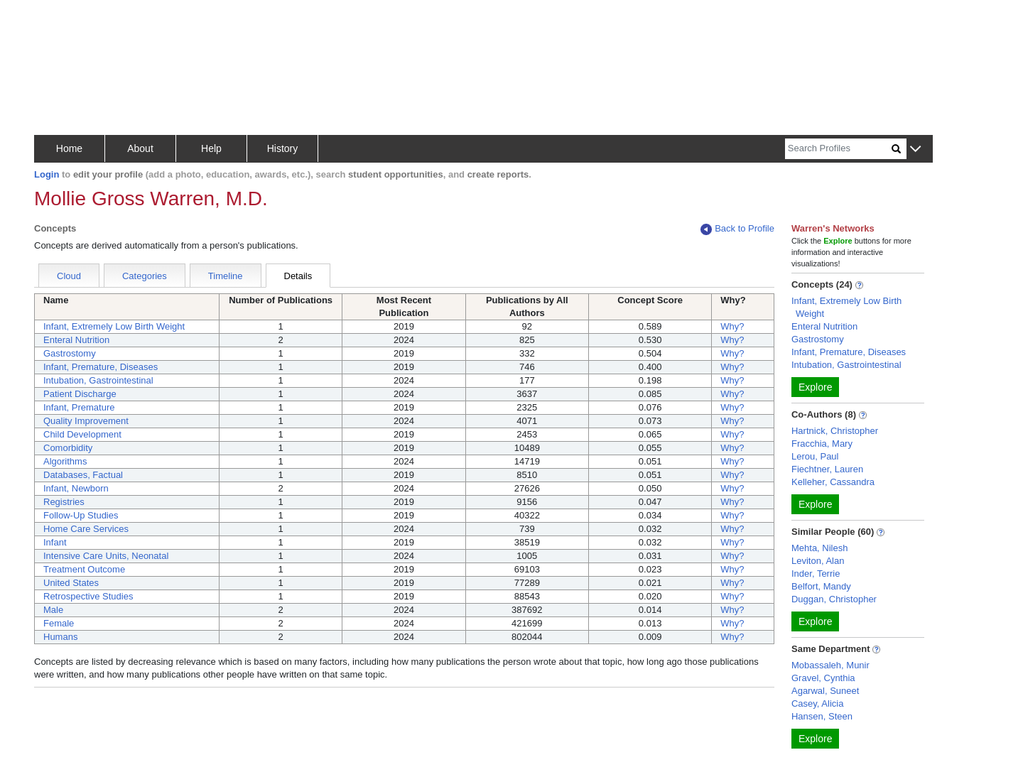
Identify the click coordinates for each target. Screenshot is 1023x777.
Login (46, 174)
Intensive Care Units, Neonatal (105, 555)
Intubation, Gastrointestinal (98, 380)
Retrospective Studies (88, 596)
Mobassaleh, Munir (830, 665)
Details (298, 276)
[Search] (838, 148)
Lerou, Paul (815, 456)
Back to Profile (737, 229)
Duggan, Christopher (834, 599)
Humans (60, 636)
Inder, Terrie (815, 573)
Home (69, 148)
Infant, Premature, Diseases (100, 367)
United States (71, 582)
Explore (815, 387)
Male (53, 609)
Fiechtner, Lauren (827, 469)
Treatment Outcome (84, 569)
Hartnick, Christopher (834, 430)
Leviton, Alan (817, 560)
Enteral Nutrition (76, 340)
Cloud (69, 276)
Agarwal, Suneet (825, 690)
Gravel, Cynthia (823, 678)
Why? (732, 326)
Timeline (225, 276)
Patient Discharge (80, 393)
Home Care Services (86, 528)
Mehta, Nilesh (819, 548)
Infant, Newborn (76, 488)
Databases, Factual (83, 474)
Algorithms (65, 461)
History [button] (282, 148)
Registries (64, 501)
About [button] (140, 148)
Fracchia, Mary (821, 443)
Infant (55, 542)
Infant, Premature (78, 407)
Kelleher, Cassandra (833, 482)
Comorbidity (67, 447)
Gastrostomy (69, 353)
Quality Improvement (86, 420)
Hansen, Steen (821, 716)
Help (211, 148)
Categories (144, 276)
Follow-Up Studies (81, 515)
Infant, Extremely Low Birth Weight (114, 326)
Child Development (82, 434)
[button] (915, 149)
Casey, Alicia (817, 703)
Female (58, 623)
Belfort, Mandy (821, 586)
